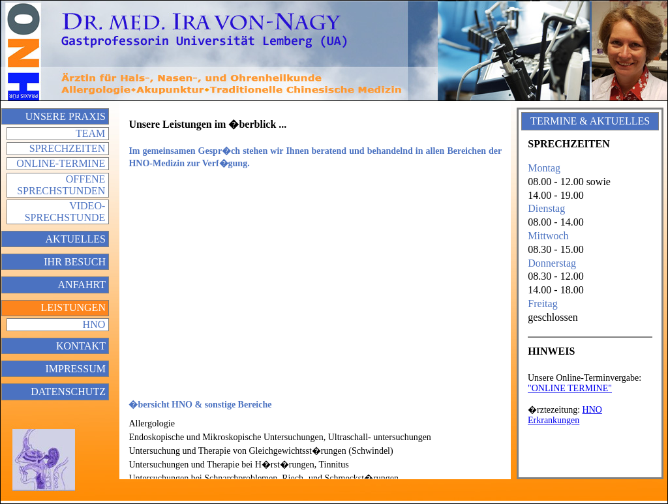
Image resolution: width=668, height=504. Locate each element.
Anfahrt (82, 284)
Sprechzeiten (67, 148)
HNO (94, 324)
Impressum (75, 368)
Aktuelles (76, 239)
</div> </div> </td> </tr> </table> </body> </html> (590, 417)
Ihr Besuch (75, 261)
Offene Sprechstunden (61, 184)
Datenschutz (68, 391)
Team (90, 133)
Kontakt (81, 345)
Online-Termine (60, 163)
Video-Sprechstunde (65, 211)
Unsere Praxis (65, 116)
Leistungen (73, 307)
